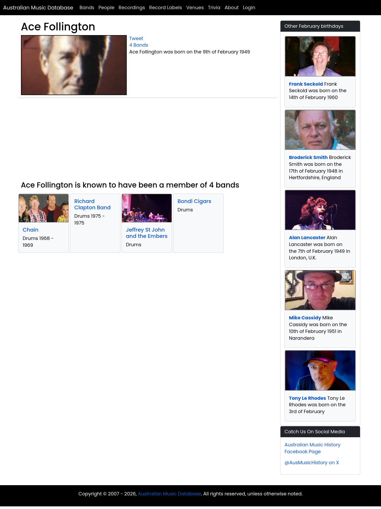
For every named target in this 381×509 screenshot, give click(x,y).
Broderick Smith (308, 157)
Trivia (214, 7)
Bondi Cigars (194, 201)
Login (249, 7)
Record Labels (165, 7)
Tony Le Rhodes (307, 398)
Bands (87, 7)
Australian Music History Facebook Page (313, 448)
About (232, 7)
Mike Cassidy (305, 317)
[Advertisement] (147, 141)
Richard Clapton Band (92, 204)
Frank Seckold (306, 84)
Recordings (132, 7)
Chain (30, 229)
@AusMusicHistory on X (312, 462)
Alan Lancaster (307, 237)
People (106, 7)
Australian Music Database (38, 7)
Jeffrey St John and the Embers (147, 233)
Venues (195, 7)
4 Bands (138, 45)
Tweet (136, 38)
